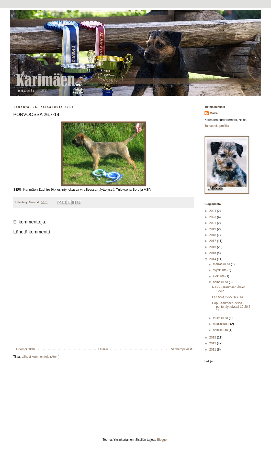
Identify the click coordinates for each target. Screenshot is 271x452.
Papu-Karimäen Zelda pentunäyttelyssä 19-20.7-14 (231, 306)
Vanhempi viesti (182, 349)
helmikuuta (221, 330)
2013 (213, 337)
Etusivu (103, 349)
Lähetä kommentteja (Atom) (40, 356)
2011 (213, 349)
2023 (213, 217)
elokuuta (219, 276)
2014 (213, 259)
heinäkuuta (221, 282)
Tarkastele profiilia (217, 126)
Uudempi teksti (25, 349)
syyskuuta (220, 270)
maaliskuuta (221, 324)
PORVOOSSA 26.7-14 (227, 297)
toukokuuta (221, 318)
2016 (213, 247)
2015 (213, 253)
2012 (213, 343)
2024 (213, 211)
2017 (213, 241)
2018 (213, 235)
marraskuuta (222, 264)
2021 (213, 223)
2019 (213, 229)
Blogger (162, 439)
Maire (214, 113)
